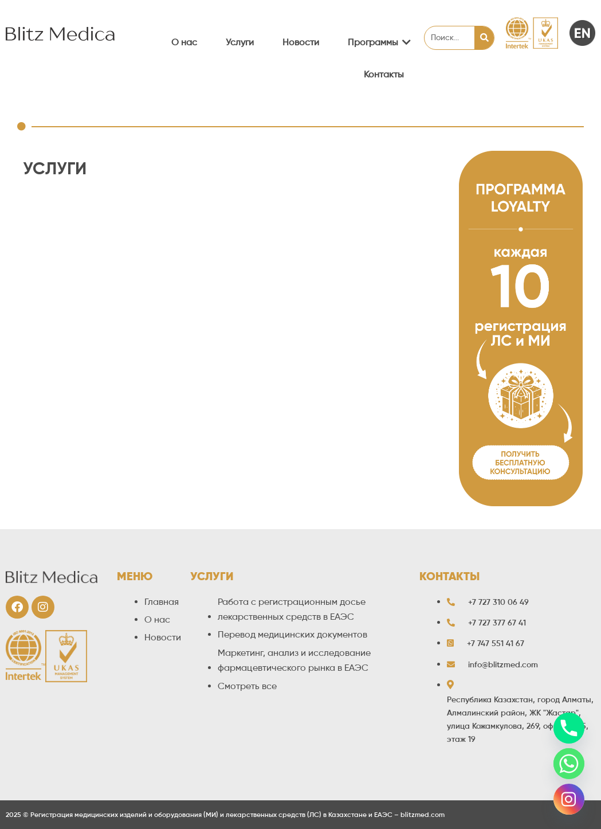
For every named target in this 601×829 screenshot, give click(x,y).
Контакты (384, 74)
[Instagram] (568, 799)
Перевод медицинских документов (128, 436)
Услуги (240, 42)
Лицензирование (89, 364)
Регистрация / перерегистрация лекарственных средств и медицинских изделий (226, 205)
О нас (184, 42)
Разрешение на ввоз (97, 454)
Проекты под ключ (93, 472)
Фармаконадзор (87, 382)
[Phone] (568, 728)
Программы (377, 42)
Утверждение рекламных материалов (134, 418)
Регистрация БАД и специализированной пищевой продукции (186, 292)
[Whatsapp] (568, 763)
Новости (300, 42)
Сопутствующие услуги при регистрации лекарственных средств (193, 256)
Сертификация (85, 310)
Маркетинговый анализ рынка (118, 400)
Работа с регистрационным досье (126, 274)
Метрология (79, 346)
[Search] (484, 37)
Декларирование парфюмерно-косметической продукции (177, 328)
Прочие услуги (85, 490)
